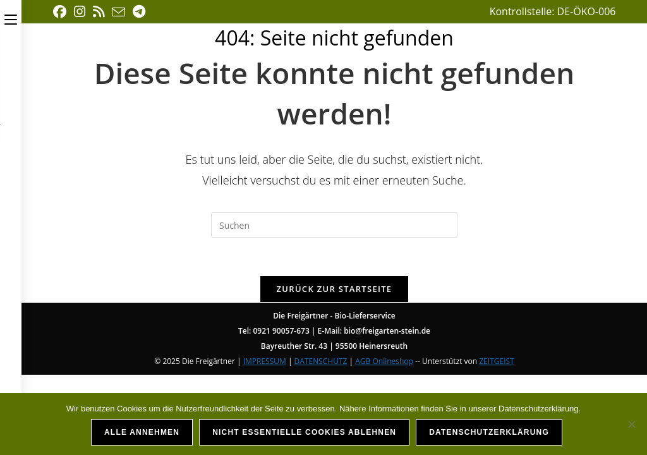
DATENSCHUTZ (321, 361)
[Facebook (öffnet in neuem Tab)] (61, 11)
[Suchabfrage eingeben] (334, 225)
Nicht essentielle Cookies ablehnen (304, 432)
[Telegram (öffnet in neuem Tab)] (139, 11)
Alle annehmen (141, 432)
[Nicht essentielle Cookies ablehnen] (631, 424)
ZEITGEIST (496, 361)
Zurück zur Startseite (334, 288)
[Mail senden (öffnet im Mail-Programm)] (118, 12)
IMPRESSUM (264, 361)
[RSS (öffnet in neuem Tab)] (98, 11)
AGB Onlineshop (384, 361)
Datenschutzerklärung (489, 432)
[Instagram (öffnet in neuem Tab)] (79, 11)
